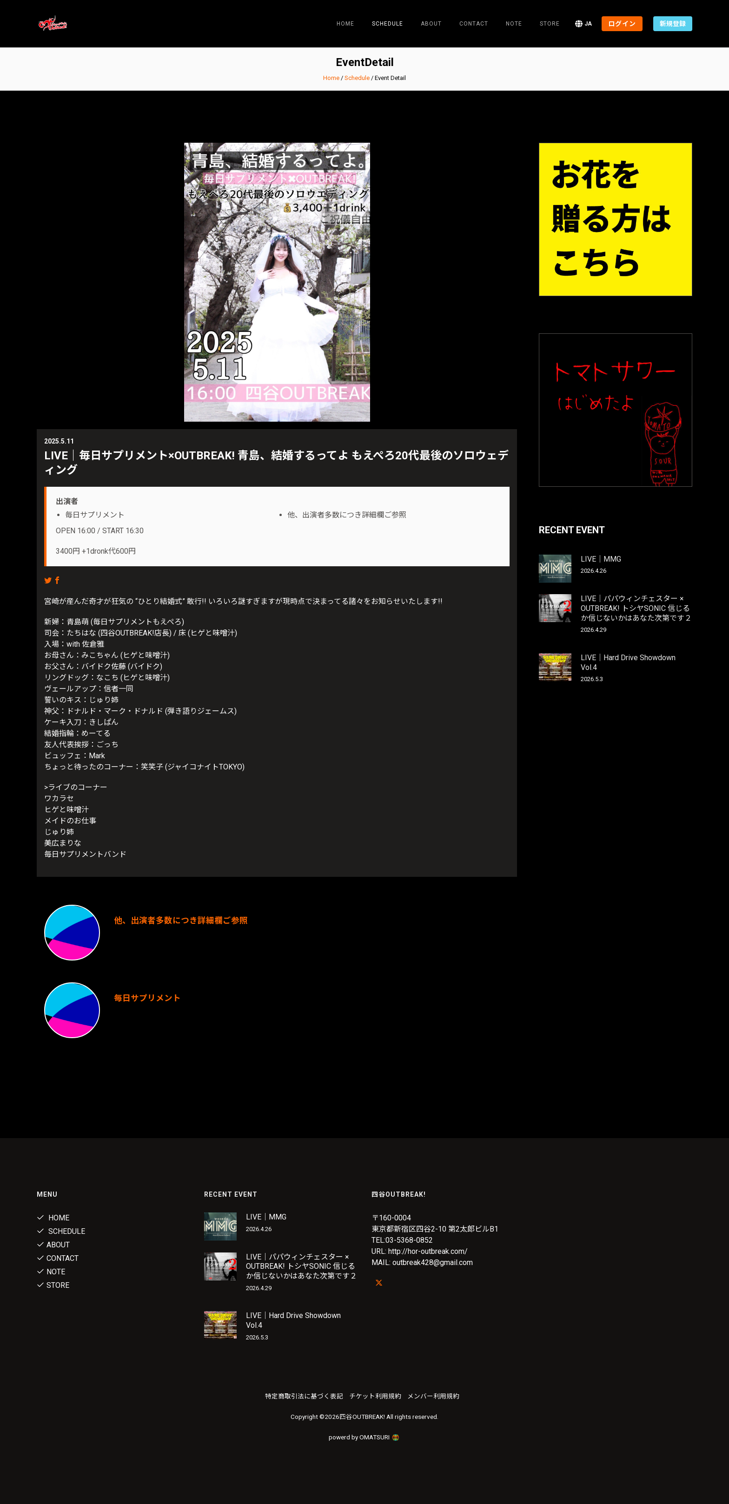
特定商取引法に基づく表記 (304, 1396)
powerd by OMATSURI (364, 1437)
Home (345, 23)
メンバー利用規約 (433, 1396)
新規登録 (673, 23)
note (514, 23)
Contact (473, 23)
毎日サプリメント (147, 998)
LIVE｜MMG (601, 559)
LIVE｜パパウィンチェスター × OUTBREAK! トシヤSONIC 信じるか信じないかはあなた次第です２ (636, 608)
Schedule (357, 77)
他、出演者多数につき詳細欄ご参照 (181, 920)
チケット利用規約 (375, 1396)
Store (550, 23)
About (431, 23)
